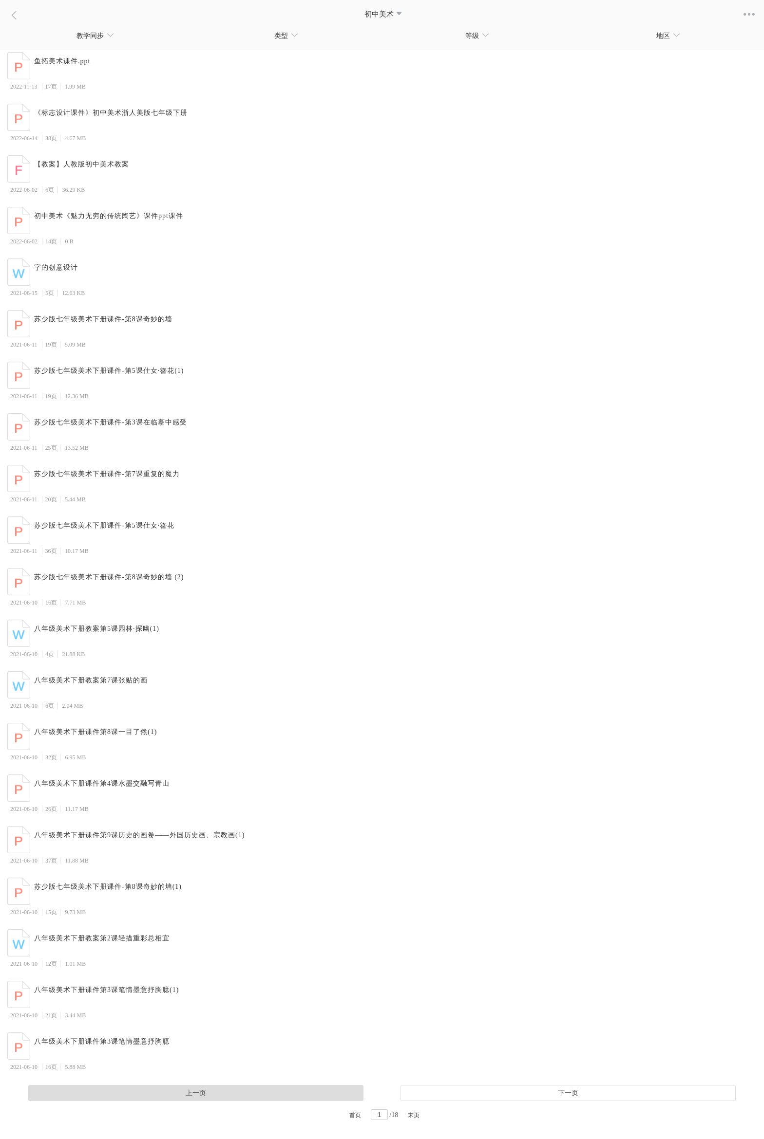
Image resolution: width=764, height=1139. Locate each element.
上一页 (196, 1093)
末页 (414, 1115)
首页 (355, 1115)
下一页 (568, 1093)
